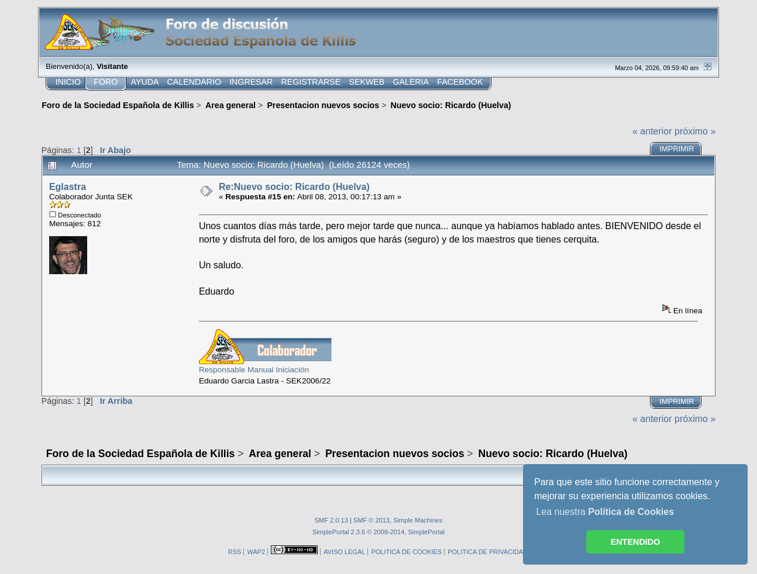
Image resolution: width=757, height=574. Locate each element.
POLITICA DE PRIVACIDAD (488, 551)
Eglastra (67, 187)
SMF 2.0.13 (331, 520)
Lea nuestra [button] (605, 512)
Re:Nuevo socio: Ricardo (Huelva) (294, 187)
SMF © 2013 (371, 520)
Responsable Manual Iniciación (254, 369)
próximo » (695, 131)
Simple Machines (417, 520)
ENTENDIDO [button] (635, 542)
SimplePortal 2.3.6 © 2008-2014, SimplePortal (378, 531)
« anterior (652, 131)
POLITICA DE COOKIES (406, 551)
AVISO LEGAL (344, 551)
